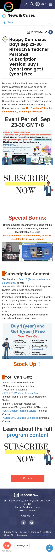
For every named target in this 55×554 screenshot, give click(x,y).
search (31, 4)
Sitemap (23, 532)
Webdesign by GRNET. (40, 535)
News (8, 22)
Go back (27, 478)
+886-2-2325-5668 (27, 510)
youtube (31, 522)
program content (27, 435)
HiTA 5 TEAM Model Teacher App (20, 393)
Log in (26, 4)
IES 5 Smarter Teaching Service (19, 411)
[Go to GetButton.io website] (7, 551)
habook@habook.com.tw (27, 507)
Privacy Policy (10, 532)
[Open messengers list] (7, 545)
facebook (50, 32)
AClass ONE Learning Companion (21, 418)
